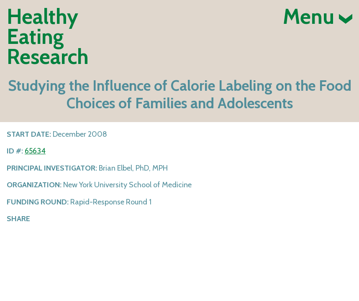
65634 (35, 151)
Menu (317, 17)
